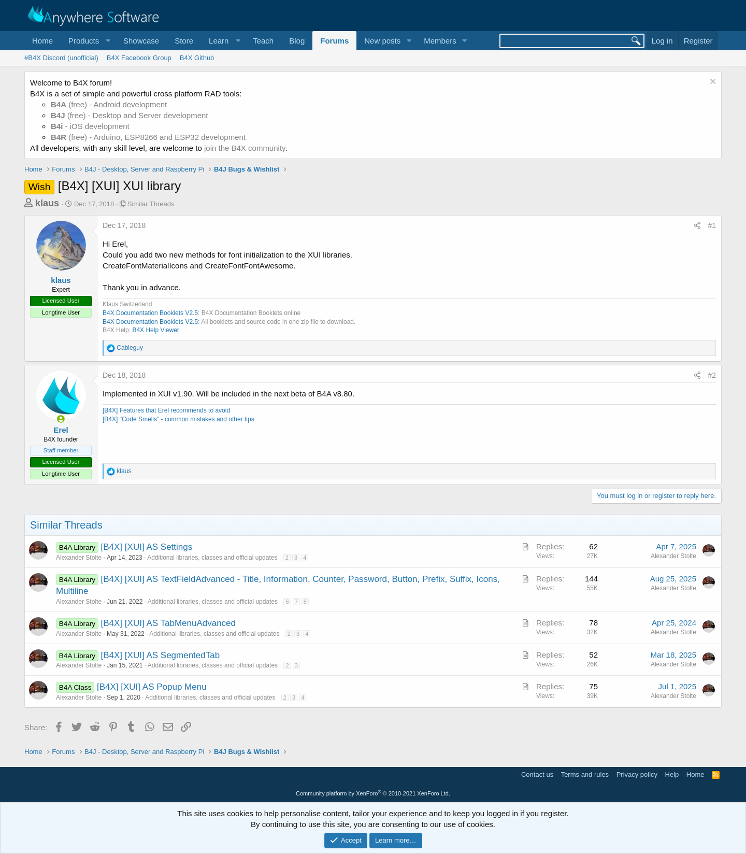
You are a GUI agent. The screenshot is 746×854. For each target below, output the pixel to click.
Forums (334, 40)
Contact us (537, 774)
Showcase (141, 40)
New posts (382, 40)
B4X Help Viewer (155, 330)
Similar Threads (151, 204)
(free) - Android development (109, 104)
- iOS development (90, 126)
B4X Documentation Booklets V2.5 (150, 313)
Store (184, 40)
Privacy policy (636, 774)
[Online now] (61, 419)
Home (42, 40)
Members (440, 40)
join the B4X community (244, 148)
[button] (88, 40)
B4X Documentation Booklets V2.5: (151, 321)
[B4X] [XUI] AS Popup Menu (152, 687)
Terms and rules (585, 774)
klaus (47, 203)
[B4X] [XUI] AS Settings (147, 547)
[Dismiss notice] (711, 82)
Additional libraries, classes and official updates (212, 557)
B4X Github (197, 58)
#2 (712, 375)
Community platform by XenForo (373, 793)
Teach (263, 40)
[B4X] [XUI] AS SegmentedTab (160, 655)
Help (672, 774)
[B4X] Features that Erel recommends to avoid (166, 410)
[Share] (697, 226)
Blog (297, 40)
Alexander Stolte (79, 557)
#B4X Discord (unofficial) (61, 58)
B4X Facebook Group (139, 58)
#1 (712, 225)
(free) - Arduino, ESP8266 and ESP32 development (148, 137)
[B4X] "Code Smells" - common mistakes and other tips (178, 419)
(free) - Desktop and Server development (129, 115)
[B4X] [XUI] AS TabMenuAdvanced (168, 623)
